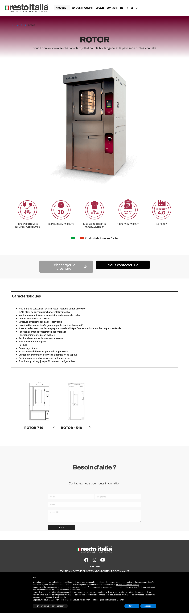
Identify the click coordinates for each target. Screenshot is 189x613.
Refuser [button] (132, 606)
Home (15, 25)
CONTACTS (112, 7)
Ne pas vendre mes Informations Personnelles (131, 592)
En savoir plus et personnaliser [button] (50, 606)
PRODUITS (62, 7)
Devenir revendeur (82, 7)
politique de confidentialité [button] (56, 597)
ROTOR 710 (33, 427)
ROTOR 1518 (71, 427)
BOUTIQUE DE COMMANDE (115, 571)
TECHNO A (65, 571)
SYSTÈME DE (79, 571)
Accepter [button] (148, 606)
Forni (23, 25)
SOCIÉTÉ (100, 7)
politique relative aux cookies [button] (127, 585)
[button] (39, 427)
